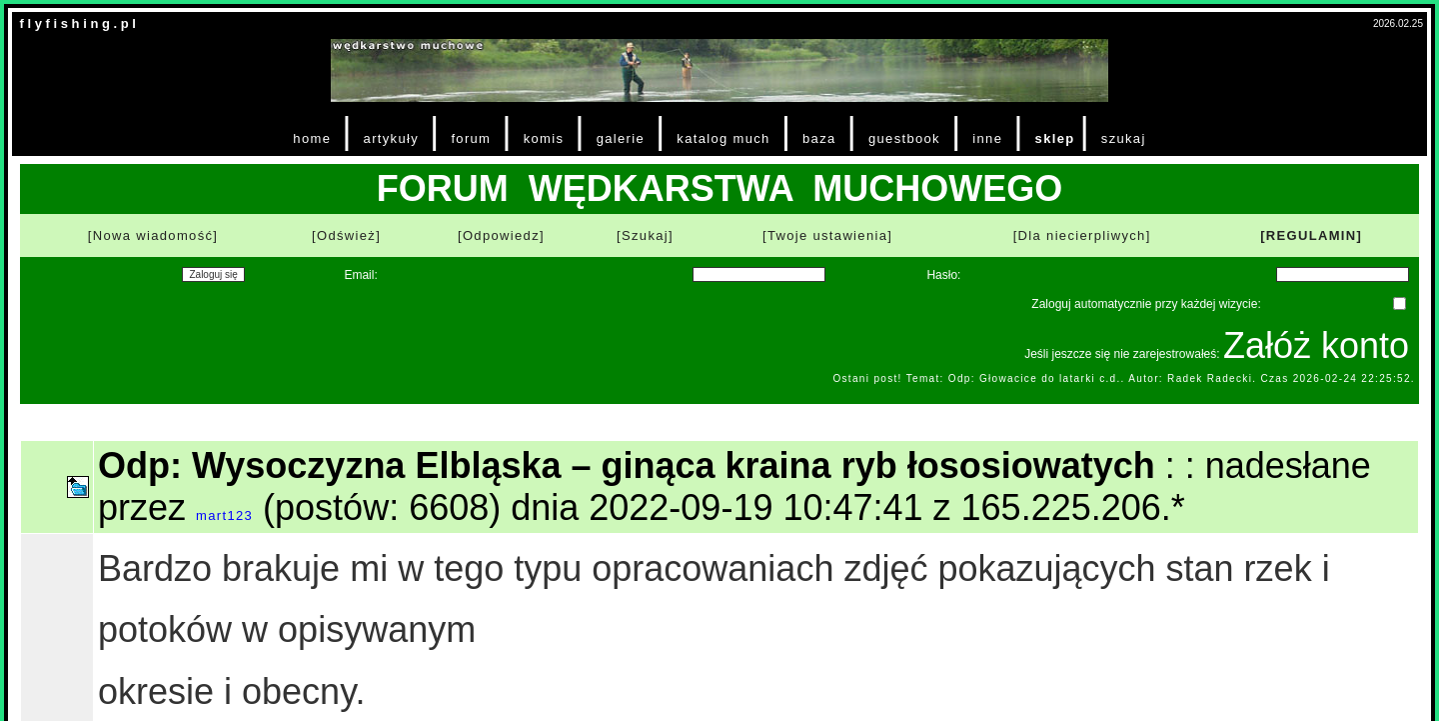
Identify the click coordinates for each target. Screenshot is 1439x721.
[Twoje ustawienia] (827, 235)
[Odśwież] (346, 235)
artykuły (391, 138)
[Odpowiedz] (501, 235)
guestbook (904, 138)
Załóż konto (1316, 345)
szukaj (1123, 138)
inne (987, 138)
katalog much (723, 138)
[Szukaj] (645, 235)
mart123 (224, 515)
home (312, 138)
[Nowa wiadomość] (153, 235)
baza (819, 138)
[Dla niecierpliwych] (1082, 235)
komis (544, 138)
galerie (621, 138)
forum (471, 138)
